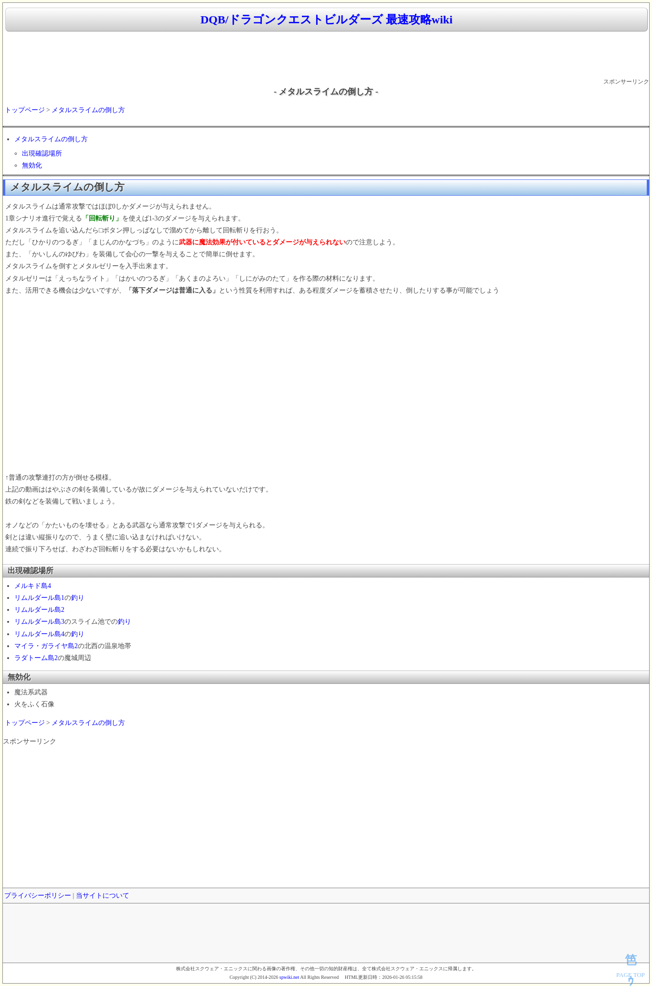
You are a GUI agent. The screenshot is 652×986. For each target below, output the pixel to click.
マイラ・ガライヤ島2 (46, 646)
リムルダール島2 (39, 609)
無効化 (32, 165)
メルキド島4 (32, 585)
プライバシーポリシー (37, 895)
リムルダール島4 (39, 634)
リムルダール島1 (39, 597)
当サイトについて (102, 895)
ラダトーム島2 (36, 657)
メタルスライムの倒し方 (88, 110)
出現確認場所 (42, 153)
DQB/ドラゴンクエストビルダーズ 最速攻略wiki (326, 19)
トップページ (25, 110)
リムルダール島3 (39, 621)
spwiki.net (289, 977)
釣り (77, 597)
